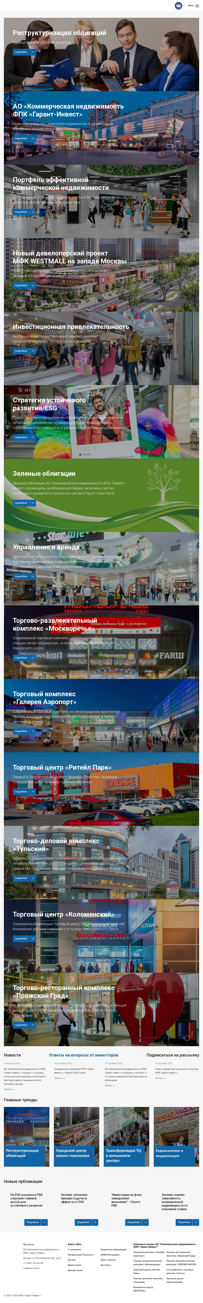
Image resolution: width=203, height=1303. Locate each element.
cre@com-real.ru (31, 1268)
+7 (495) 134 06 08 (33, 1263)
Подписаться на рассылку (173, 1055)
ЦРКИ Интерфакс (110, 1255)
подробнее (21, 52)
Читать (7, 1089)
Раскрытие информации (114, 1250)
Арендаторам (75, 1270)
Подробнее (33, 1222)
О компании (74, 1250)
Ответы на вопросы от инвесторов (83, 1055)
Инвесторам (74, 1265)
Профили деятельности (80, 1255)
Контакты (106, 1265)
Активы (72, 1260)
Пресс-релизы (108, 1260)
